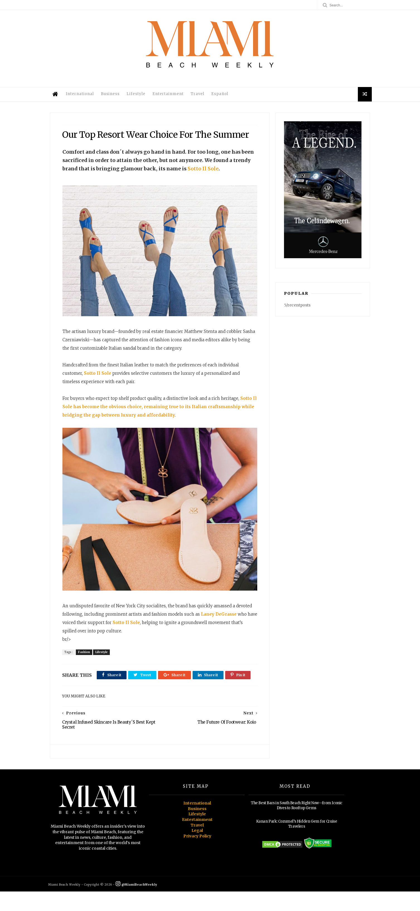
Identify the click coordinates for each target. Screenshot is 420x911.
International (81, 95)
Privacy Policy (197, 855)
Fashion (85, 658)
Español (221, 95)
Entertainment (169, 95)
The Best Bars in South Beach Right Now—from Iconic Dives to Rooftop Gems (296, 825)
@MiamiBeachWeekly (138, 904)
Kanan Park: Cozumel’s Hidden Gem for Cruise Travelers (296, 844)
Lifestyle (137, 95)
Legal (197, 850)
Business (112, 95)
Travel (199, 95)
